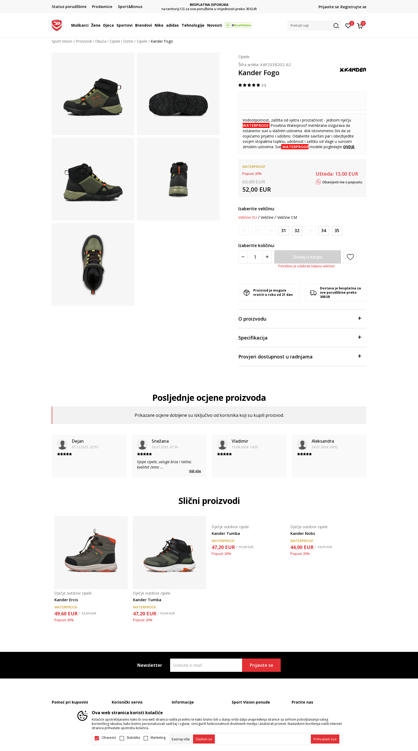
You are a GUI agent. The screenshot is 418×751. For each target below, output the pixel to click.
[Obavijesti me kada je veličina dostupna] (243, 230)
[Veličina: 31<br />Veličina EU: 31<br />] (283, 230)
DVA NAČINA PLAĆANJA (209, 5)
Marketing (158, 737)
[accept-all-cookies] (325, 739)
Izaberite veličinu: (256, 208)
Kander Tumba (147, 599)
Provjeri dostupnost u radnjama (299, 356)
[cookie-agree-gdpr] (204, 739)
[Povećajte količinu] (267, 257)
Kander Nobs (302, 533)
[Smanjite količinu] (243, 257)
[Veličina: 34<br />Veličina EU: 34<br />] (323, 230)
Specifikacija (299, 337)
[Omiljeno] (348, 25)
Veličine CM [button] (287, 217)
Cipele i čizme (121, 41)
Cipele (142, 41)
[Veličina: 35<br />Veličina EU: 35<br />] (337, 230)
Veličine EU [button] (247, 217)
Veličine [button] (267, 217)
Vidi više (195, 471)
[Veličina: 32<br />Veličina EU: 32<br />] (297, 230)
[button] (314, 25)
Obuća (100, 41)
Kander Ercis (66, 599)
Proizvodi (84, 41)
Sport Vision (62, 41)
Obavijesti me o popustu (342, 181)
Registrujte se (353, 6)
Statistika (133, 737)
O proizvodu (299, 318)
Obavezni (109, 737)
